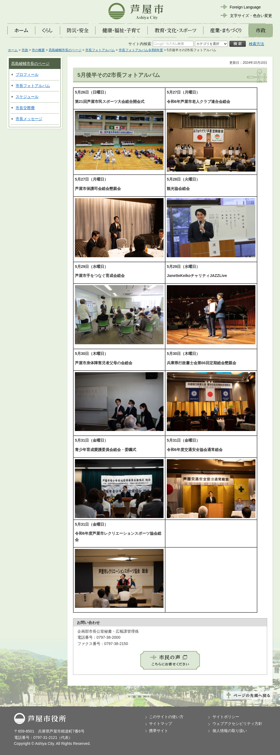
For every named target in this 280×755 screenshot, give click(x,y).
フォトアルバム (36, 85)
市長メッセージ (29, 119)
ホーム (13, 50)
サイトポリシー (225, 716)
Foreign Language (245, 7)
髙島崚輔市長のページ (65, 50)
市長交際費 (25, 108)
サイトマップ (160, 723)
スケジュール (27, 96)
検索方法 (256, 44)
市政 (25, 50)
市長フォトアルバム (100, 50)
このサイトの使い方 (166, 716)
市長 (19, 85)
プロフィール (27, 74)
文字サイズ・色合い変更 (251, 15)
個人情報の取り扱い (229, 730)
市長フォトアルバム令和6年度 (141, 50)
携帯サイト (158, 730)
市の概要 (38, 50)
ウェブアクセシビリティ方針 (237, 723)
